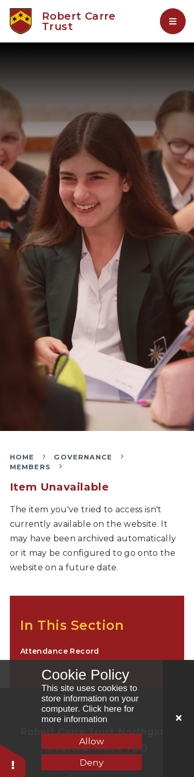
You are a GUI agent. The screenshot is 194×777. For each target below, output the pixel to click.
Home (22, 457)
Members (30, 467)
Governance (83, 457)
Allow (91, 741)
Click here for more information (88, 714)
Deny (91, 762)
